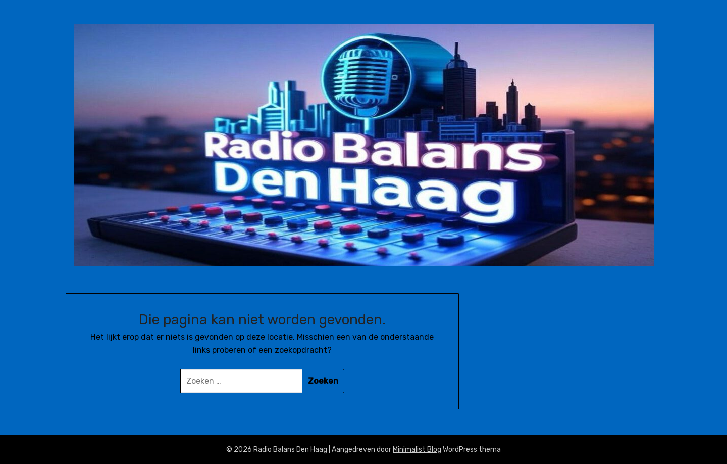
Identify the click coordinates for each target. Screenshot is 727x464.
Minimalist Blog (417, 449)
